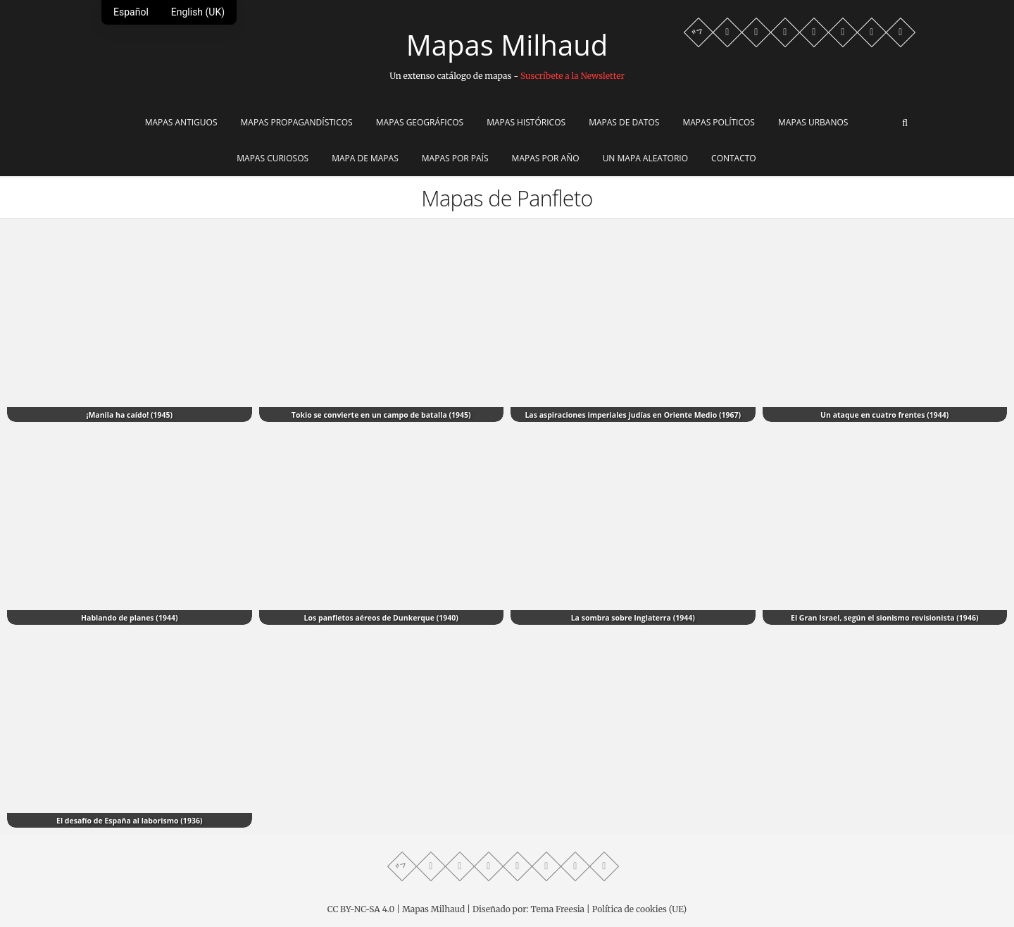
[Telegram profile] (785, 32)
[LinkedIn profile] (900, 32)
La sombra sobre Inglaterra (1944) (633, 618)
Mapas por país (455, 158)
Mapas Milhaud (507, 45)
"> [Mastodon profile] (698, 32)
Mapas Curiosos (272, 158)
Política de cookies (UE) (639, 909)
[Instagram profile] (843, 32)
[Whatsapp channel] (727, 32)
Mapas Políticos (718, 122)
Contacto (733, 158)
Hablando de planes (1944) (129, 618)
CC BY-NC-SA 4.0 (360, 909)
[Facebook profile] (756, 32)
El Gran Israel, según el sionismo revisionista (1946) (884, 618)
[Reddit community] (872, 32)
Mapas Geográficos (419, 122)
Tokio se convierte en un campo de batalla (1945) (381, 415)
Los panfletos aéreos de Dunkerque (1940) (381, 618)
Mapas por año (546, 158)
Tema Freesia (557, 909)
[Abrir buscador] (905, 123)
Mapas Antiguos (181, 122)
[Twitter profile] (814, 32)
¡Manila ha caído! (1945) (129, 415)
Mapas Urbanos (813, 122)
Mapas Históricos (526, 122)
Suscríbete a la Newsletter (572, 75)
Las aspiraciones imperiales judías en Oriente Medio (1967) (633, 415)
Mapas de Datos (624, 122)
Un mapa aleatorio (645, 158)
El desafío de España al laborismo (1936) (129, 821)
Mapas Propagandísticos (297, 122)
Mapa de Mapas (365, 158)
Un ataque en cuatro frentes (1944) (884, 415)
